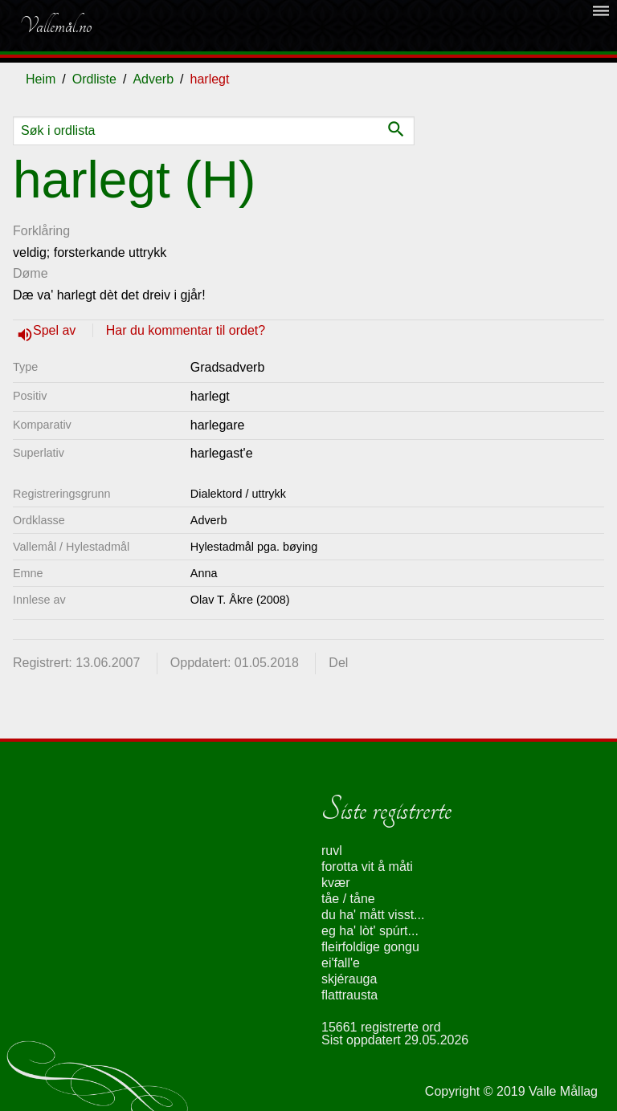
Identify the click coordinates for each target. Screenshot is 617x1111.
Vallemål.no (55, 26)
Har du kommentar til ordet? (185, 330)
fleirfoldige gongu (370, 947)
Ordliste (94, 79)
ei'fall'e (340, 963)
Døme (30, 273)
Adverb (153, 79)
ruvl (331, 850)
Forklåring (41, 231)
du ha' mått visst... (372, 915)
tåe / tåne (348, 898)
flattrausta (349, 995)
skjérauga (349, 979)
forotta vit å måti (367, 866)
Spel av (56, 330)
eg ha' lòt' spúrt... (370, 931)
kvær (335, 882)
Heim (40, 79)
